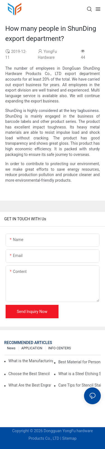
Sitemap (69, 438)
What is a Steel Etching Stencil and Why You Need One (79, 373)
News (11, 348)
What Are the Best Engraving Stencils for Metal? (29, 385)
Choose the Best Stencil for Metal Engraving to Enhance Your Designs (29, 373)
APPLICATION (31, 348)
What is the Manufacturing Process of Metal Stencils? (30, 361)
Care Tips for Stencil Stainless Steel (79, 385)
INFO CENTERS (59, 348)
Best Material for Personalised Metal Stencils (79, 362)
